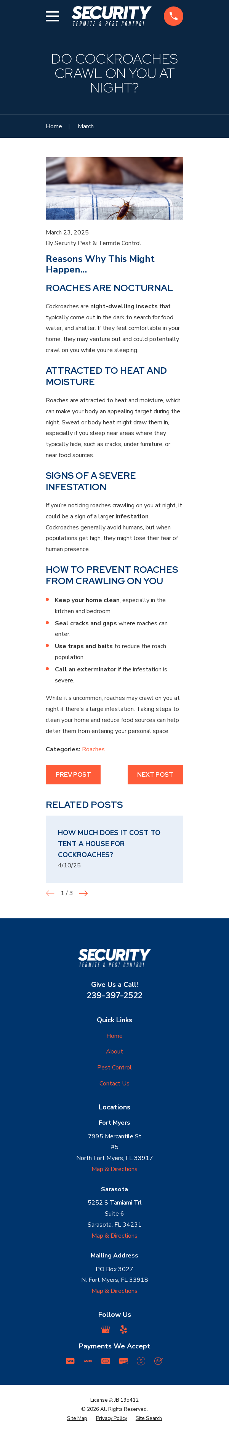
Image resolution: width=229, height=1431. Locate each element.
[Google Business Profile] (105, 1329)
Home (114, 1036)
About (114, 1051)
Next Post (155, 775)
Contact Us (114, 1083)
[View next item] (83, 893)
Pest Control (114, 1067)
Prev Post (73, 775)
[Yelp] (123, 1329)
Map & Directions (114, 1169)
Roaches (93, 749)
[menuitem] (77, 1418)
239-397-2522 (115, 995)
